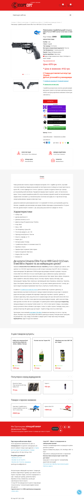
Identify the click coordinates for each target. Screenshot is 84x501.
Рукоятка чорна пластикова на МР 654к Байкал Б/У (19, 385)
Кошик (70, 5)
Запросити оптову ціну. (51, 84)
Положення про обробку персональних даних (55, 464)
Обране (62, 5)
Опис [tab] (42, 177)
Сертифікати (46, 139)
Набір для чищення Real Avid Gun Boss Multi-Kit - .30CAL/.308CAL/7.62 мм (20, 342)
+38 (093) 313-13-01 (16, 458)
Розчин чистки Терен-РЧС (42, 340)
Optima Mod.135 (49, 406)
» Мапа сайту (14, 491)
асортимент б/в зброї (35, 312)
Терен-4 (47, 383)
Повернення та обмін (59, 136)
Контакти (55, 428)
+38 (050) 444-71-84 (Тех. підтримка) (21, 462)
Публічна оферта (48, 466)
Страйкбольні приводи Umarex (29, 289)
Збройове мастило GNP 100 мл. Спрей (63, 341)
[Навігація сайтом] (70, 15)
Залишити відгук (65, 36)
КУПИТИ (50, 101)
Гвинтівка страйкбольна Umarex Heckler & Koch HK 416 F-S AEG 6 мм (20, 408)
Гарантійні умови (47, 136)
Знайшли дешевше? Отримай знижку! (55, 81)
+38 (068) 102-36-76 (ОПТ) (18, 460)
